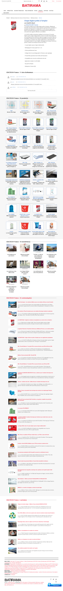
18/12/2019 (51, 268)
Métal (6, 565)
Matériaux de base (34, 17)
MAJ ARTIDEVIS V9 (9, 585)
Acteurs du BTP (36, 565)
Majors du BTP (48, 564)
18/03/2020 (25, 268)
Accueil (8, 17)
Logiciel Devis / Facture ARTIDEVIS (13, 562)
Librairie (12, 570)
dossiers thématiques (31, 569)
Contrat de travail (34, 566)
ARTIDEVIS (7, 583)
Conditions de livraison (28, 583)
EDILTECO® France (32, 25)
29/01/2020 (38, 268)
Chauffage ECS (25, 566)
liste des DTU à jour (14, 561)
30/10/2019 (11, 284)
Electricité (44, 568)
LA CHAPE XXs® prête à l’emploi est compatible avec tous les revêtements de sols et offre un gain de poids (34, 429)
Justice (37, 564)
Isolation (18, 569)
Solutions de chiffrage (20, 570)
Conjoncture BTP (23, 568)
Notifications (19, 583)
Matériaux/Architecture (10, 569)
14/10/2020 (51, 252)
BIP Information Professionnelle (27, 582)
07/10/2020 (11, 268)
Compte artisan (15, 572)
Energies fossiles (18, 566)
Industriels (41, 564)
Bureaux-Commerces (23, 565)
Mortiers (40, 17)
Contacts (13, 574)
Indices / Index (23, 561)
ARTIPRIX (13, 583)
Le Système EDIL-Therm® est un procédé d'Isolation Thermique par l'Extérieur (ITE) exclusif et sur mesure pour (35, 438)
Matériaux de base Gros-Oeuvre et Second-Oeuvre (20, 17)
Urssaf (30, 565)
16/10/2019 (25, 284)
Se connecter (13, 573)
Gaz (42, 565)
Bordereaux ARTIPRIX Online (34, 561)
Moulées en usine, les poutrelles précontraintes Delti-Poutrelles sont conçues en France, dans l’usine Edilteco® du (35, 403)
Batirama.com (11, 582)
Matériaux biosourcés (13, 565)
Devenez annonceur (47, 572)
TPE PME (11, 566)
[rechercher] (33, 1)
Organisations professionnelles (12, 568)
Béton (44, 565)
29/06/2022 (11, 252)
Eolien (48, 568)
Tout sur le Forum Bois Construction (46, 566)
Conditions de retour (38, 583)
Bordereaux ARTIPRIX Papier (48, 561)
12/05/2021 (38, 252)
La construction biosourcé (29, 564)
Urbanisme (23, 569)
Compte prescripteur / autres (35, 572)
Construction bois (51, 565)
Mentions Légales (40, 582)
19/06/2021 (25, 252)
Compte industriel (24, 572)
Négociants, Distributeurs (16, 564)
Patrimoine (54, 564)
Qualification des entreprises (34, 568)
